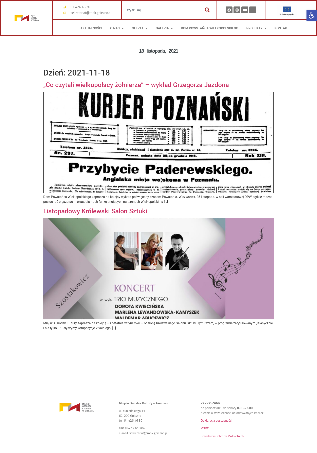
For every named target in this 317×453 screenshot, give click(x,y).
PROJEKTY (256, 28)
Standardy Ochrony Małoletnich (222, 436)
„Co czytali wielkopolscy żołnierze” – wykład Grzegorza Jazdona (136, 85)
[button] (311, 15)
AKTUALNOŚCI (91, 28)
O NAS (117, 28)
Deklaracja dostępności (216, 420)
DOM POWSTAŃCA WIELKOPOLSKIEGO (209, 28)
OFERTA (140, 28)
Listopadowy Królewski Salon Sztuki (95, 211)
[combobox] (161, 10)
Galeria (164, 28)
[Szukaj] (207, 10)
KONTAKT (282, 28)
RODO (205, 428)
